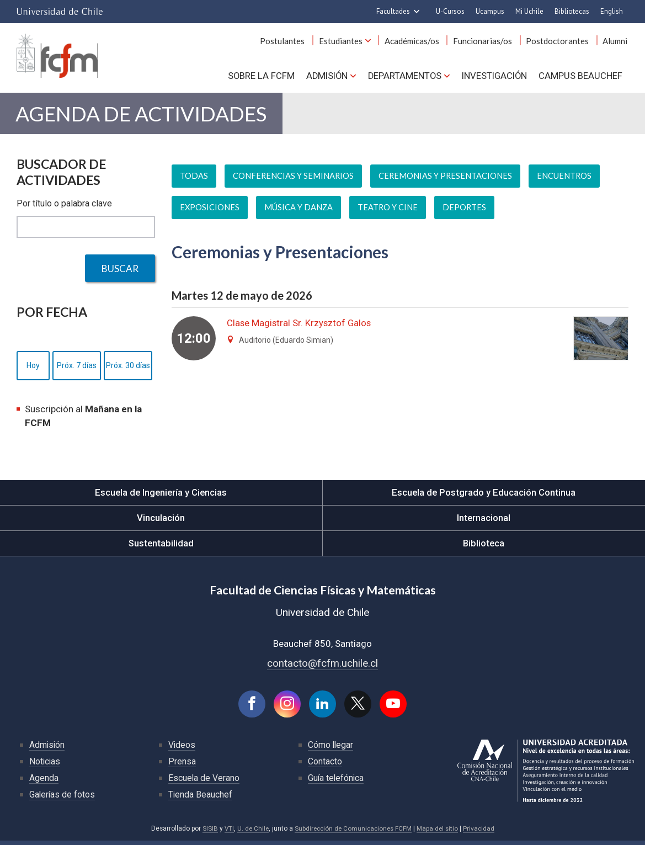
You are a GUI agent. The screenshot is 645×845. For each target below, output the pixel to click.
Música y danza (299, 211)
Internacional (484, 521)
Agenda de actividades (142, 116)
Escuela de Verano (204, 782)
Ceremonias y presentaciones (447, 180)
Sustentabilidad (161, 546)
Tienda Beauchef (200, 798)
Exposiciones (210, 211)
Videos (182, 748)
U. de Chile (250, 832)
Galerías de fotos (62, 798)
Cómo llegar (331, 748)
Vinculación (161, 521)
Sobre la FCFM (258, 77)
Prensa (182, 765)
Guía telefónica (336, 782)
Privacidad (482, 832)
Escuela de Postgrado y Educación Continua (483, 496)
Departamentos (403, 77)
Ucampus (490, 11)
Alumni (616, 43)
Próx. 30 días (128, 369)
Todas (194, 180)
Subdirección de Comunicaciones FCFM (353, 832)
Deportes (466, 211)
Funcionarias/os (486, 43)
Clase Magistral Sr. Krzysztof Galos (300, 326)
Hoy (33, 369)
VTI (226, 832)
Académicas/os (418, 43)
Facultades (393, 11)
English (611, 11)
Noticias (45, 765)
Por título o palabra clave (64, 207)
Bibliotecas (572, 11)
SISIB (207, 832)
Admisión (325, 77)
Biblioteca (483, 546)
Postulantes (292, 43)
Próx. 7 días (77, 369)
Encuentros (566, 180)
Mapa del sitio (440, 832)
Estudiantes (348, 43)
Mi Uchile (529, 11)
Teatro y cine (388, 211)
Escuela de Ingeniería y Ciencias (161, 496)
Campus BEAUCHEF (581, 77)
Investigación (494, 77)
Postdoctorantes (560, 43)
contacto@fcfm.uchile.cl (322, 666)
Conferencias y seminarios (294, 180)
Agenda (43, 782)
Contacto (325, 765)
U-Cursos (450, 11)
